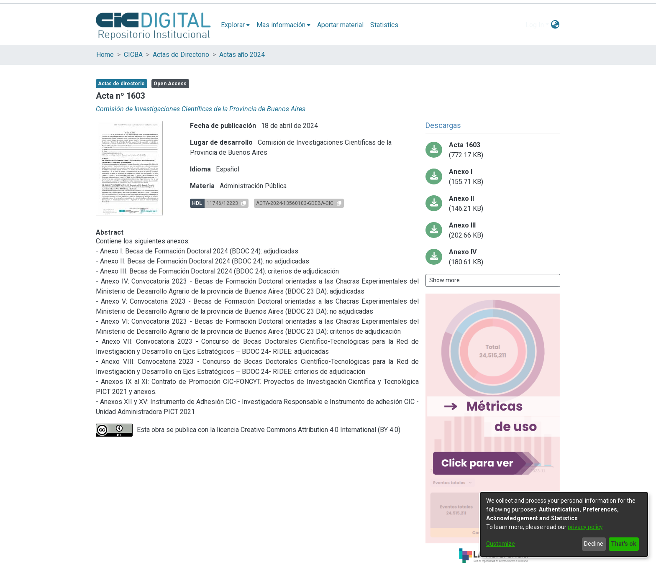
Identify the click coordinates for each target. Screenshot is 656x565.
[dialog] (564, 524)
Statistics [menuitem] (384, 25)
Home (105, 55)
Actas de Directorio (181, 55)
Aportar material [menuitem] (340, 25)
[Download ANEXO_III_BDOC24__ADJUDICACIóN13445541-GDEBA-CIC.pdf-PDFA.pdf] (492, 230)
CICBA (133, 55)
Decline (593, 543)
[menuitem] (235, 25)
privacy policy (585, 527)
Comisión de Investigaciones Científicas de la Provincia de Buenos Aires (200, 109)
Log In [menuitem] (534, 25)
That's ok (623, 543)
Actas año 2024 (242, 55)
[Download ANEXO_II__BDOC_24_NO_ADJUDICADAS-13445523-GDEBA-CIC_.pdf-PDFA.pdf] (492, 204)
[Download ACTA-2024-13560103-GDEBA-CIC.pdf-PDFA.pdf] (492, 150)
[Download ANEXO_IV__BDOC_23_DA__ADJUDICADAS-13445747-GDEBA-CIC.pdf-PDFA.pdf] (492, 257)
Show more (444, 280)
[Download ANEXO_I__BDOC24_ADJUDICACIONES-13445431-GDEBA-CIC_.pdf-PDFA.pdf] (492, 177)
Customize (500, 543)
